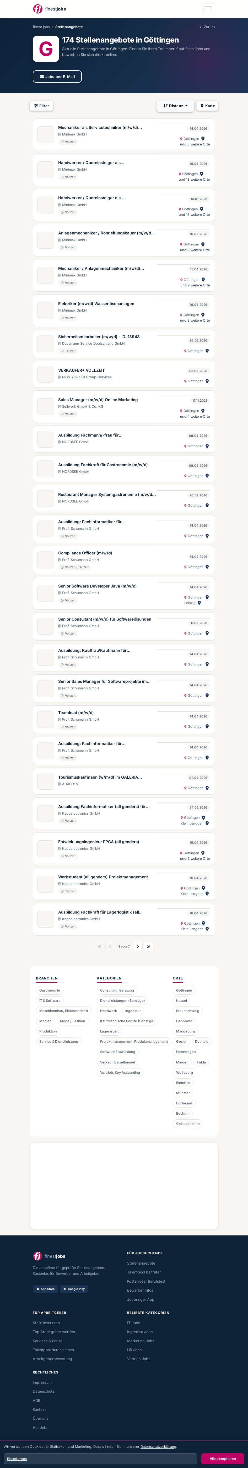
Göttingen (184, 990)
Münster (183, 1093)
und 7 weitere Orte (195, 285)
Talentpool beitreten (144, 1272)
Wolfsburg (184, 1072)
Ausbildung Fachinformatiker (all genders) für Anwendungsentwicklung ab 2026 (102, 807)
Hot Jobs (40, 1427)
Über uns (40, 1418)
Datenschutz (44, 1391)
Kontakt (39, 1409)
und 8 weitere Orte (195, 320)
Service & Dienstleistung (58, 1042)
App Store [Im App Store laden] (45, 1289)
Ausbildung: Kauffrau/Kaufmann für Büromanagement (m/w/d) (92, 651)
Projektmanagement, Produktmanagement (134, 1042)
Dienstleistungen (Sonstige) (122, 1001)
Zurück (206, 27)
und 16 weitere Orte (194, 215)
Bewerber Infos (140, 1290)
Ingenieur (133, 1011)
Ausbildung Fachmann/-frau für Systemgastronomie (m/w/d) (88, 435)
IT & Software (50, 1001)
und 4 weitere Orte (195, 416)
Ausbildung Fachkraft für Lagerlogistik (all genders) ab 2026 (98, 912)
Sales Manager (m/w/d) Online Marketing (98, 399)
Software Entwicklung (117, 1052)
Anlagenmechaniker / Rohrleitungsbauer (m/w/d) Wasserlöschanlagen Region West (105, 233)
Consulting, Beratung (117, 990)
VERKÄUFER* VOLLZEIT (81, 370)
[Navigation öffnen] (208, 9)
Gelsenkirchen (188, 1124)
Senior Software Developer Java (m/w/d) (97, 586)
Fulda (201, 1062)
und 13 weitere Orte (194, 179)
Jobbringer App (140, 1299)
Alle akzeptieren (223, 1458)
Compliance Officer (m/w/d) (85, 552)
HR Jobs (134, 1350)
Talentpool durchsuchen (53, 1350)
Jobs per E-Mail (57, 76)
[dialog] (124, 1455)
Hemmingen (186, 1052)
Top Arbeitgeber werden (54, 1331)
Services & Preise (47, 1341)
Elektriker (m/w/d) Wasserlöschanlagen (96, 303)
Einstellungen (17, 1459)
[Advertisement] (124, 1184)
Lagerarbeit (109, 1031)
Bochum (182, 1113)
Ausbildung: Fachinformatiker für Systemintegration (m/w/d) (90, 744)
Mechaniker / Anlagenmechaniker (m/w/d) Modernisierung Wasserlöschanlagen (99, 269)
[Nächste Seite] (138, 946)
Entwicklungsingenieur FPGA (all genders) (98, 841)
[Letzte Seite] (148, 946)
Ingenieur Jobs (140, 1331)
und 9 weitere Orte (195, 250)
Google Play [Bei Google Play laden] (74, 1289)
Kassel (181, 1001)
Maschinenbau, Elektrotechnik (63, 1011)
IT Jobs (133, 1322)
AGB (36, 1400)
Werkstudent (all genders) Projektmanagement (103, 876)
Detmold (201, 1042)
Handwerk (108, 1011)
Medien (45, 1021)
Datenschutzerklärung (158, 1446)
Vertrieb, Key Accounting (120, 1072)
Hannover (184, 1021)
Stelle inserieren (46, 1322)
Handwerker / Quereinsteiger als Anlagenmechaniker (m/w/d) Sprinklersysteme (103, 198)
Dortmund (184, 1103)
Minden (182, 1062)
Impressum (42, 1382)
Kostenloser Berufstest (146, 1281)
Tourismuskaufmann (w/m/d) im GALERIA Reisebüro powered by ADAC (98, 777)
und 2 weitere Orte (195, 859)
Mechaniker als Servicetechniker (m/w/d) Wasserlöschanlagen (98, 128)
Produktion (48, 1031)
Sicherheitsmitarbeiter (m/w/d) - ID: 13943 (99, 336)
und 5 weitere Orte (195, 144)
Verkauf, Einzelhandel (117, 1062)
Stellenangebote (141, 1263)
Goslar (181, 1042)
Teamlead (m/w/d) (76, 712)
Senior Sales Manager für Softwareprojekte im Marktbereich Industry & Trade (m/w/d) (102, 682)
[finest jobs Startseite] (49, 9)
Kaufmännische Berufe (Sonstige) (127, 1021)
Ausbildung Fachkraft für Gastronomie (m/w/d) (103, 464)
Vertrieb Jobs (138, 1358)
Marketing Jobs (140, 1341)
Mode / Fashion (72, 1021)
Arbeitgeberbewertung (52, 1358)
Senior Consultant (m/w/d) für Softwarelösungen (104, 619)
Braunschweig (187, 1011)
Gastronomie (49, 990)
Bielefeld (183, 1083)
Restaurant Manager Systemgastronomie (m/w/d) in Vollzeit (106, 495)
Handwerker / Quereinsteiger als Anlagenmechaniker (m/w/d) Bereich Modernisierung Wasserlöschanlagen (94, 163)
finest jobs (41, 27)
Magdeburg (185, 1031)
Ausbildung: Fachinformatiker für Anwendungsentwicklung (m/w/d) (91, 522)
